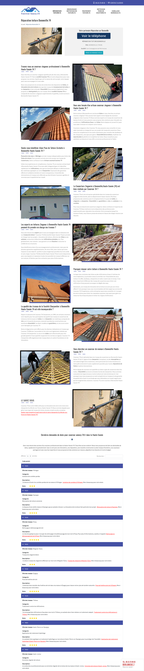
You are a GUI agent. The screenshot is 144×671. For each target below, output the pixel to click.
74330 (26, 498)
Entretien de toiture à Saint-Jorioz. (96, 588)
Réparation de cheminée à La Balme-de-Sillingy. (89, 605)
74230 (26, 547)
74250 (26, 466)
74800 (26, 564)
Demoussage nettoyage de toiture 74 (72, 11)
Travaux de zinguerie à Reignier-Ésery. (79, 522)
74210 (26, 481)
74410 (26, 581)
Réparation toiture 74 (57, 12)
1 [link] (113, 635)
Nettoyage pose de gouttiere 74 (101, 11)
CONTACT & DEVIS (116, 3)
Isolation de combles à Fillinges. (73, 472)
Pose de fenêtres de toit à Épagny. (106, 537)
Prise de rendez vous (94, 53)
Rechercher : (110, 456)
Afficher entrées (29, 456)
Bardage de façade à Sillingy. (85, 622)
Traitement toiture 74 (86, 12)
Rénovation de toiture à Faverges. (107, 487)
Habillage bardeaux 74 (115, 12)
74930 (26, 515)
